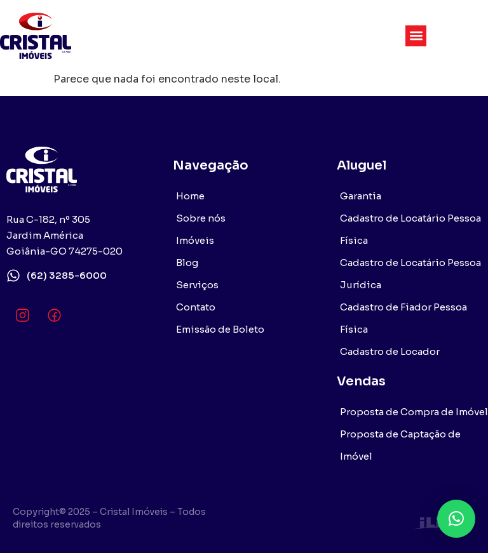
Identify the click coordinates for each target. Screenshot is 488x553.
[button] (415, 35)
